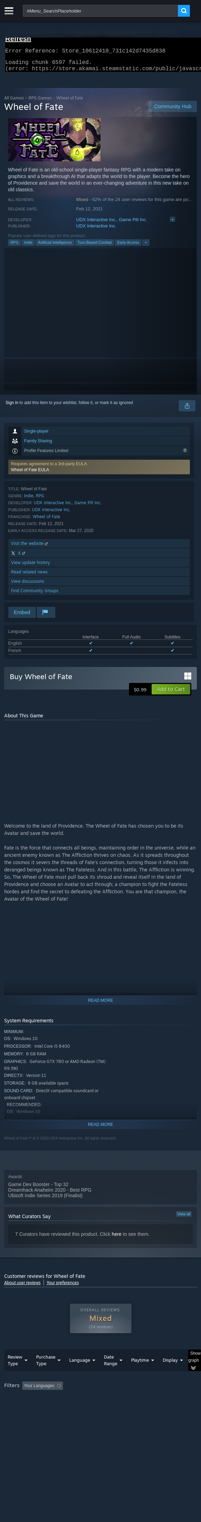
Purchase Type (45, 1374)
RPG (14, 246)
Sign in (12, 406)
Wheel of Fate (46, 520)
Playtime (140, 1374)
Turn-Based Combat (95, 246)
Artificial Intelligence (55, 246)
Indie (28, 246)
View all (184, 1218)
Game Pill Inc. (133, 223)
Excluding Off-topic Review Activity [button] (109, 1399)
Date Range (110, 1374)
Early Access (128, 246)
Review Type (15, 1374)
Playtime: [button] (162, 1399)
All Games (14, 102)
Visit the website (30, 547)
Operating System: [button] (92, 1409)
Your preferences (63, 1286)
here (116, 1238)
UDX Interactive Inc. (96, 223)
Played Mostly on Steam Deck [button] (34, 1409)
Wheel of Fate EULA (30, 474)
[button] (99, 471)
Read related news (29, 576)
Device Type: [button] (18, 1417)
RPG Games (40, 102)
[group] (100, 1408)
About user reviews (22, 1286)
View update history (30, 566)
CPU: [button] (128, 1409)
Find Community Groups (34, 594)
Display (170, 1374)
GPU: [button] (151, 1409)
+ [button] (146, 246)
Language (79, 1374)
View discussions (27, 585)
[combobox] (100, 11)
